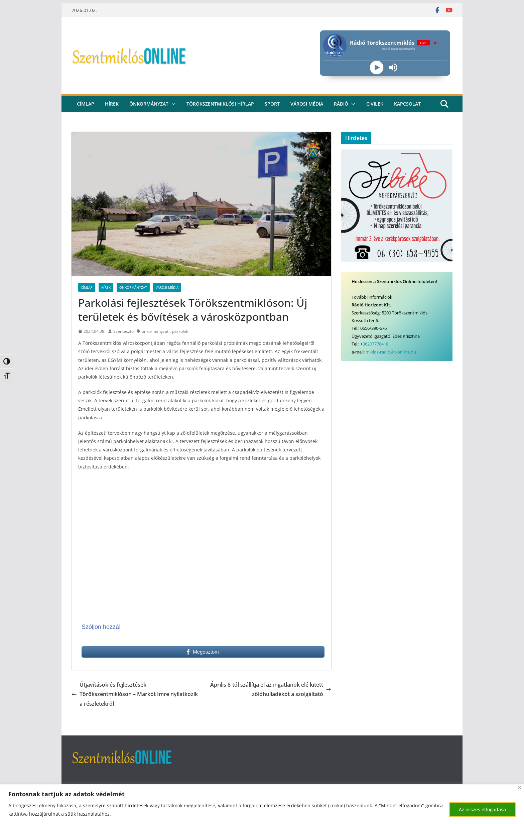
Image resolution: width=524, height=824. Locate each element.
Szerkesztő (123, 331)
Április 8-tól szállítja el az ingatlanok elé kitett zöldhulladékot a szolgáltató (270, 689)
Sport (272, 104)
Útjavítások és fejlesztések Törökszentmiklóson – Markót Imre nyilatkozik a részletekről (135, 694)
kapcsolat (407, 104)
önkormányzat (155, 331)
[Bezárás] (519, 787)
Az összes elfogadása (482, 809)
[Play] (376, 67)
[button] (172, 104)
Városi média (306, 104)
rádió (341, 104)
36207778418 (375, 344)
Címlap (87, 287)
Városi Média (167, 287)
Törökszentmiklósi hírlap (220, 104)
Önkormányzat (148, 104)
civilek (374, 104)
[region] (262, 804)
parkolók (180, 331)
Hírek (112, 104)
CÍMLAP (85, 104)
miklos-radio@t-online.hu (391, 352)
